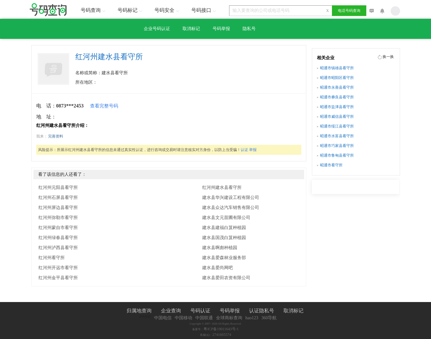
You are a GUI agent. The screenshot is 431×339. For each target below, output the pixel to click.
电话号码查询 (349, 10)
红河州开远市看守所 (58, 267)
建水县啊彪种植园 (219, 247)
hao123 (251, 318)
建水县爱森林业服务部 (224, 257)
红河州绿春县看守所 (58, 237)
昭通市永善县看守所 (337, 87)
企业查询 (171, 310)
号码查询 (94, 10)
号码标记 (131, 10)
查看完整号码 (104, 105)
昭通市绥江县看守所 (337, 126)
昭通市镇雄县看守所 (337, 68)
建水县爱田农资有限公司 (226, 277)
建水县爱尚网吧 (217, 267)
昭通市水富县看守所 (337, 136)
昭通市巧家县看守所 (337, 145)
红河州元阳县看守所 (58, 187)
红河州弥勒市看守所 (58, 217)
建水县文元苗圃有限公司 (226, 217)
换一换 (388, 57)
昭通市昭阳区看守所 (337, 78)
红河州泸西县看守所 (58, 247)
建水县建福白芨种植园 (224, 227)
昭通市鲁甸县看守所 (337, 155)
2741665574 (222, 334)
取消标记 (191, 28)
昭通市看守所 (331, 165)
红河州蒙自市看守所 (58, 227)
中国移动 (183, 318)
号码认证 (200, 310)
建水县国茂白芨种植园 (224, 237)
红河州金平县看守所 (58, 277)
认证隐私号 (261, 310)
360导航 (269, 318)
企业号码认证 (157, 28)
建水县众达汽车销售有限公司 (230, 207)
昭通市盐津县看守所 (337, 107)
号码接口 (204, 10)
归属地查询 (139, 310)
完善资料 (55, 136)
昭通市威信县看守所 (337, 116)
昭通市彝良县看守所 (337, 97)
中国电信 (163, 318)
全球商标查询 (229, 318)
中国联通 (204, 318)
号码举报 (221, 28)
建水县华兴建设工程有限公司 (230, 197)
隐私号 (249, 28)
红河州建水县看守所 (222, 187)
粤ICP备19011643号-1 (220, 329)
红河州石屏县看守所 (58, 197)
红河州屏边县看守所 (58, 207)
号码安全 (167, 10)
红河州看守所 (51, 257)
